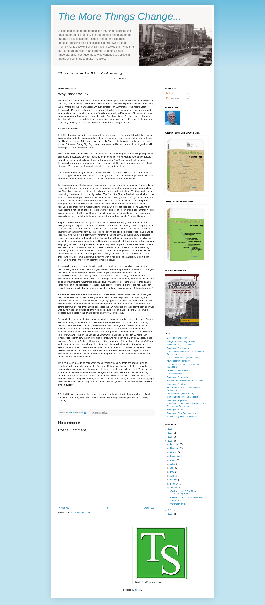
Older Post (149, 508)
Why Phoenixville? (178, 504)
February (174, 484)
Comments (172, 98)
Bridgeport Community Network (181, 341)
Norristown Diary (174, 374)
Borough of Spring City (177, 409)
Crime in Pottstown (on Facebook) (182, 397)
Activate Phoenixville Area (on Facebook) (185, 381)
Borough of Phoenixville (177, 377)
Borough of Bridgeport (177, 338)
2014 (170, 510)
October (174, 452)
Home (107, 508)
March (173, 480)
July (172, 464)
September (175, 456)
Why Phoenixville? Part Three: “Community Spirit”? (183, 492)
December (175, 444)
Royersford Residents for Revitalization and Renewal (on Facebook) (186, 405)
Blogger (137, 590)
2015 (170, 441)
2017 (170, 433)
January (174, 488)
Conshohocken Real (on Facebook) (183, 357)
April (172, 476)
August (173, 460)
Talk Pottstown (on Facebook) (180, 393)
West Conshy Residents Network (182, 416)
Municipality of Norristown (178, 361)
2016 (170, 437)
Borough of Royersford (177, 400)
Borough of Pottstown (177, 384)
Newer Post (64, 508)
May (172, 472)
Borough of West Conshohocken (181, 413)
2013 (170, 514)
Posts (170, 93)
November (175, 448)
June (172, 468)
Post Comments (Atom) (81, 513)
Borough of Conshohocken (179, 348)
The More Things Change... (120, 16)
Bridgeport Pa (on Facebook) (180, 345)
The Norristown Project (177, 370)
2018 (170, 429)
